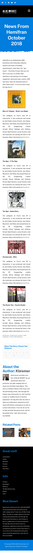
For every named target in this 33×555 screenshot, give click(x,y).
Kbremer (6, 335)
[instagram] (5, 2)
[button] (4, 432)
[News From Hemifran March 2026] (8, 429)
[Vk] (6, 355)
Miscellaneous (18, 337)
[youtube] (12, 2)
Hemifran (26, 137)
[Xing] (14, 355)
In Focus (11, 337)
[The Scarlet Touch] (24, 429)
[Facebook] (6, 353)
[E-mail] (22, 355)
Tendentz (25, 546)
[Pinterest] (27, 353)
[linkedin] (8, 2)
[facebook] (2, 2)
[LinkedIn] (16, 353)
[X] (9, 353)
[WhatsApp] (20, 353)
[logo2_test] (10, 9)
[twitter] (15, 2)
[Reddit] (13, 353)
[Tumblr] (23, 353)
